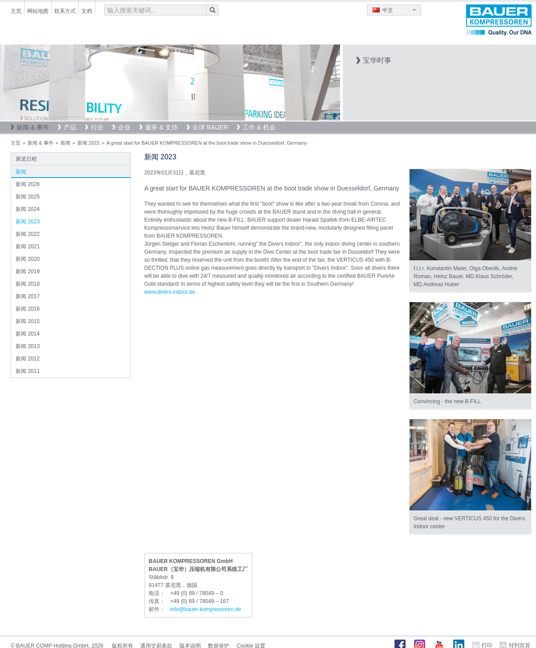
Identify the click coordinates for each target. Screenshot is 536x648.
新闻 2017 (28, 296)
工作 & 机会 (259, 127)
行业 (97, 127)
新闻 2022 (28, 234)
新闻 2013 (28, 346)
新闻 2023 (88, 143)
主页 (16, 11)
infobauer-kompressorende (205, 609)
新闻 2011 (28, 371)
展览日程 (26, 159)
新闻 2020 (28, 259)
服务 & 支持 (161, 127)
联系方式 (65, 11)
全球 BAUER (210, 127)
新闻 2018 (28, 284)
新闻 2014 (28, 334)
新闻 (65, 143)
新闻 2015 (28, 321)
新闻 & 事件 (32, 127)
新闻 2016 (28, 309)
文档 (86, 11)
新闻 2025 (28, 197)
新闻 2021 (28, 246)
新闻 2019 (28, 271)
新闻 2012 (28, 359)
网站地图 (38, 11)
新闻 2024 (28, 209)
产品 (70, 127)
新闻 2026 (28, 184)
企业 (124, 127)
